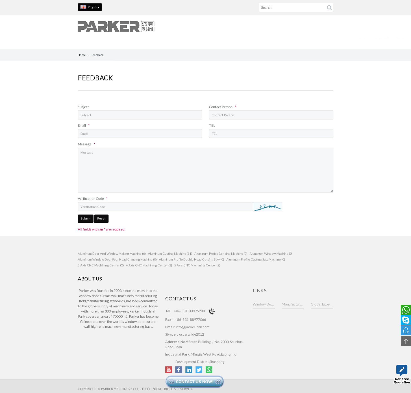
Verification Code (93, 212)
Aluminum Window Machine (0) (271, 263)
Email (84, 139)
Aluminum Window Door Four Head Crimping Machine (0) (117, 269)
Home (82, 56)
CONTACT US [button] (327, 37)
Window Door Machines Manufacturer (264, 312)
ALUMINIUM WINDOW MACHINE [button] (216, 37)
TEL (212, 139)
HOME (133, 37)
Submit (86, 232)
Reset (101, 232)
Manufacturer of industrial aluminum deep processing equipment (293, 312)
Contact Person (222, 120)
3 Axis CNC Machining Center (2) (101, 274)
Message (86, 158)
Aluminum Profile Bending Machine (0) (220, 263)
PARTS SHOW (266, 37)
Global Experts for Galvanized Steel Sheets (322, 312)
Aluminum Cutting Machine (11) (170, 263)
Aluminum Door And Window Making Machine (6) (112, 263)
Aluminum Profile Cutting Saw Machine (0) (255, 269)
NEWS (354, 37)
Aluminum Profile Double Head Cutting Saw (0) (191, 269)
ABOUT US (296, 37)
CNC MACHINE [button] (162, 37)
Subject (83, 120)
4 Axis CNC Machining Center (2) (149, 274)
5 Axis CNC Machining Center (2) (197, 274)
